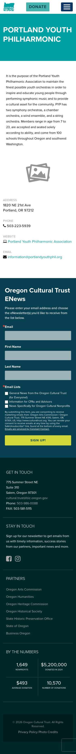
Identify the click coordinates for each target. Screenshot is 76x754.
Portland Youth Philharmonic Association (40, 241)
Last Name (13, 366)
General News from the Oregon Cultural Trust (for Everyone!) (37, 395)
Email (9, 326)
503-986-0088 (27, 503)
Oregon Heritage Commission (27, 604)
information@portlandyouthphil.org (35, 257)
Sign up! (38, 440)
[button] (37, 6)
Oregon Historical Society (24, 611)
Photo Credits (48, 732)
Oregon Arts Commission (24, 589)
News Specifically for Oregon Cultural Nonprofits (39, 406)
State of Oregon (17, 626)
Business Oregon (18, 633)
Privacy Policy (28, 732)
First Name (13, 346)
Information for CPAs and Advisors (30, 401)
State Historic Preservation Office (29, 619)
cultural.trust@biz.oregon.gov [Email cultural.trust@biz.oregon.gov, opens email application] (27, 498)
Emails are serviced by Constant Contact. (27, 429)
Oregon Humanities (20, 597)
